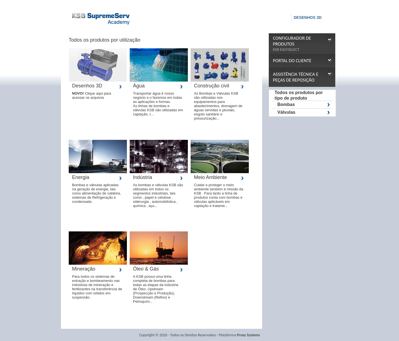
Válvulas (286, 112)
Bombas (286, 104)
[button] (302, 43)
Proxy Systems (248, 335)
